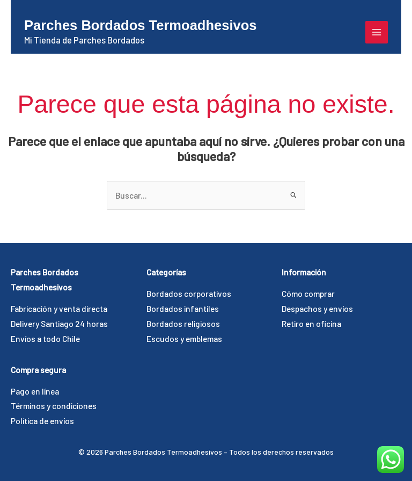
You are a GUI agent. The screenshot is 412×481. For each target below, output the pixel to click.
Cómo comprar (308, 293)
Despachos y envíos (317, 308)
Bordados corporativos (188, 293)
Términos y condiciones (54, 405)
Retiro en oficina (311, 323)
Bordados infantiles (182, 308)
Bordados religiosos (183, 323)
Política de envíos (42, 421)
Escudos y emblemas (184, 338)
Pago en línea (35, 391)
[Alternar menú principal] (376, 32)
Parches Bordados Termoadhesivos (140, 25)
